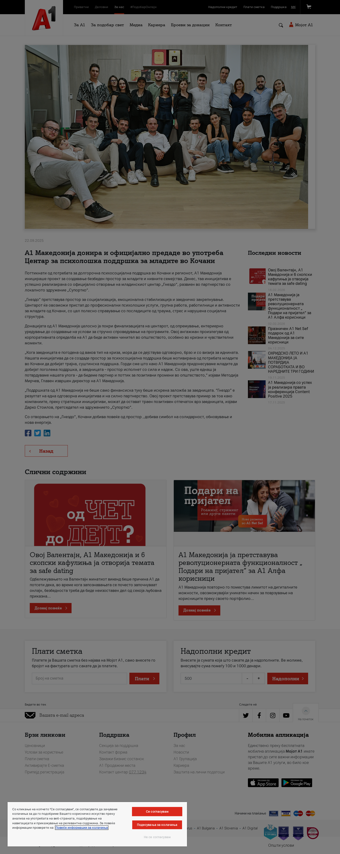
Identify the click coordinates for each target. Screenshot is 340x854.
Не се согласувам (157, 837)
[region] (97, 824)
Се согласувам (157, 811)
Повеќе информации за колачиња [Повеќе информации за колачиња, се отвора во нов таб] (81, 827)
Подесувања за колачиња (157, 825)
